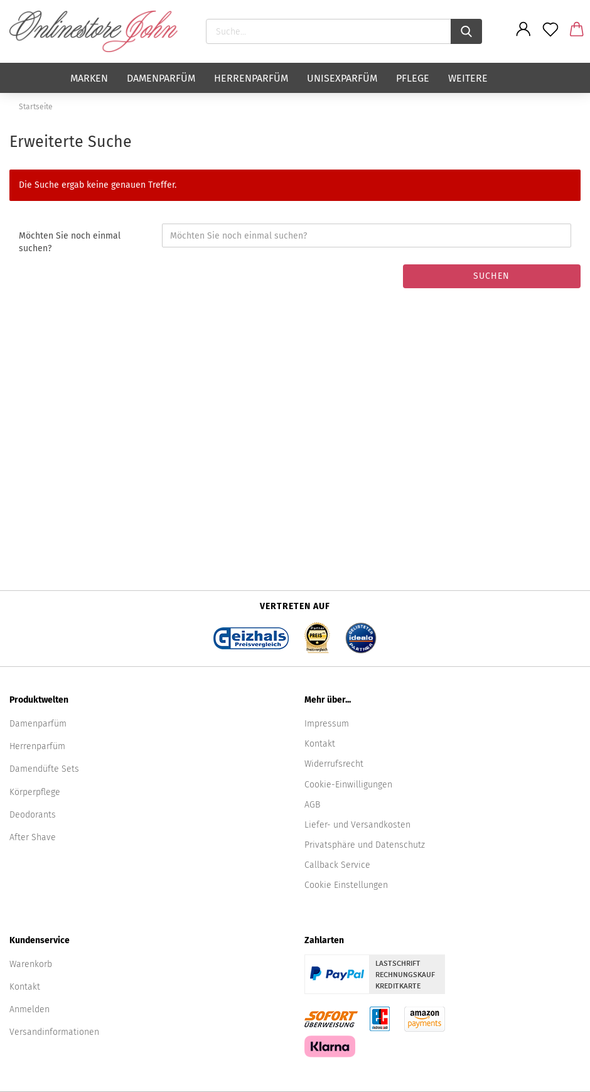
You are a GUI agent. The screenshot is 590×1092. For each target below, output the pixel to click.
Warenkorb (30, 964)
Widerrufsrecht (333, 764)
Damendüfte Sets (44, 769)
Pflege (412, 78)
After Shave (32, 837)
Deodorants (32, 814)
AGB (312, 804)
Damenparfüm (161, 78)
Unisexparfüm (342, 78)
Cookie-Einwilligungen (348, 784)
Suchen (491, 276)
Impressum (326, 723)
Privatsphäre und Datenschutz (364, 845)
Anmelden (29, 1009)
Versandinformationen (54, 1032)
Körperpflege (34, 792)
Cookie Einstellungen (346, 885)
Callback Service (337, 865)
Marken (89, 78)
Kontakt (319, 743)
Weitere (468, 78)
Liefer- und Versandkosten (357, 824)
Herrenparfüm (251, 78)
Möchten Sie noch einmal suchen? (70, 242)
